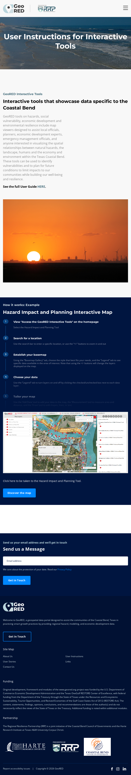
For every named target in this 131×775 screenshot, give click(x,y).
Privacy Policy (64, 569)
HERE (41, 187)
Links (68, 661)
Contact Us (8, 666)
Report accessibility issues (16, 768)
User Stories (9, 661)
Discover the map (19, 493)
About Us (8, 656)
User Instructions (74, 656)
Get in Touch (16, 580)
